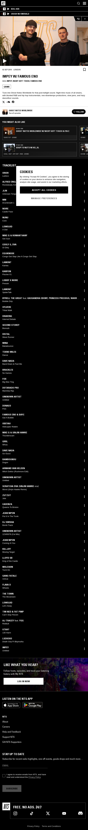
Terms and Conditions (51, 826)
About (5, 721)
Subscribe (12, 788)
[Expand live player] (84, 18)
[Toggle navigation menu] (84, 3)
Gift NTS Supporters (11, 741)
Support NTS (8, 736)
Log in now (23, 681)
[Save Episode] (84, 69)
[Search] (78, 3)
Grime (7, 86)
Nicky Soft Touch (21, 81)
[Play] (44, 41)
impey (9, 81)
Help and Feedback (11, 731)
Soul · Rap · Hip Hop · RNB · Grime (16, 154)
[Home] (3, 3)
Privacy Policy (34, 777)
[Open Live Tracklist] (77, 18)
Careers (6, 726)
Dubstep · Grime (10, 137)
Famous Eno (36, 81)
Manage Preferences (44, 198)
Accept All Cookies (44, 189)
